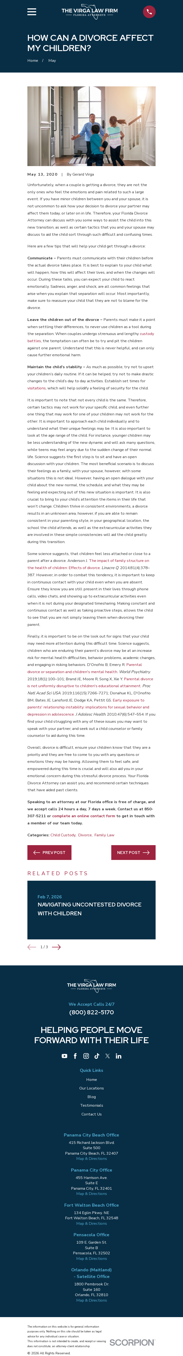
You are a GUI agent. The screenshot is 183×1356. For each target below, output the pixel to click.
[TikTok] (97, 1056)
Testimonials (91, 1105)
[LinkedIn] (118, 1056)
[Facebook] (75, 1056)
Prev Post (49, 852)
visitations (36, 388)
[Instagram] (86, 1056)
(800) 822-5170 (91, 1012)
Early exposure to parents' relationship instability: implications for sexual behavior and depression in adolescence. (88, 707)
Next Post (133, 852)
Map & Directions (91, 1158)
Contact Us (91, 1114)
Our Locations (91, 1088)
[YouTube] (64, 1056)
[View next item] (56, 947)
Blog (91, 1096)
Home (91, 1079)
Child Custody (63, 835)
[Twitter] (107, 1056)
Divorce (85, 835)
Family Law (104, 835)
